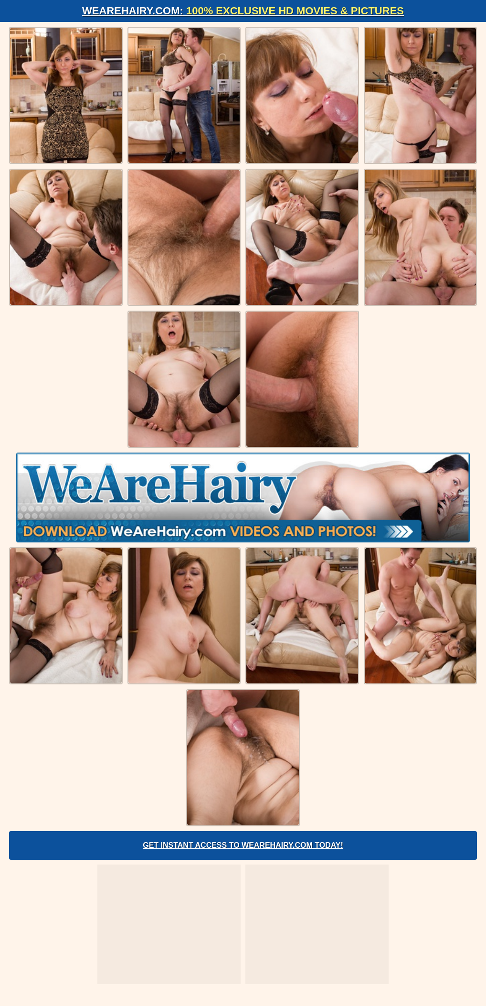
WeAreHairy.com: (243, 11)
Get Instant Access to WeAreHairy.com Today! (243, 845)
